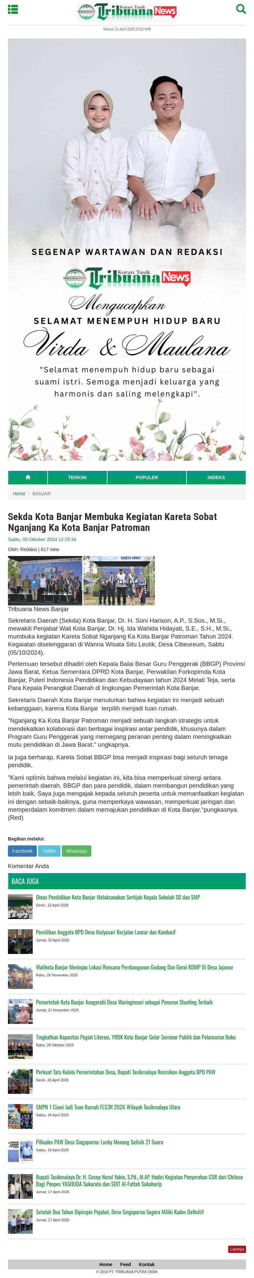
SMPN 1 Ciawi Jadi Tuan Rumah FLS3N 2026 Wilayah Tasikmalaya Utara (108, 1107)
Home (19, 493)
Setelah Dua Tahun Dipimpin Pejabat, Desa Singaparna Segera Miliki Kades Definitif (120, 1212)
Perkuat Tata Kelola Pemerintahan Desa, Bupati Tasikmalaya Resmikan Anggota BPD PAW (125, 1072)
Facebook (22, 851)
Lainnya (237, 1249)
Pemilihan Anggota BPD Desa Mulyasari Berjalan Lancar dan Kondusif (106, 932)
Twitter (49, 851)
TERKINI (77, 477)
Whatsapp (76, 851)
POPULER (147, 477)
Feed (125, 1264)
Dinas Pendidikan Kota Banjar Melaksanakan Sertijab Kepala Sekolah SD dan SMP (118, 897)
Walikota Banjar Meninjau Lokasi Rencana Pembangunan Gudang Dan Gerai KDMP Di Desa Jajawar (134, 967)
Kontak (146, 1264)
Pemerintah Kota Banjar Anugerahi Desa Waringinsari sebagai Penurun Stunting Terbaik (124, 1002)
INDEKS (216, 477)
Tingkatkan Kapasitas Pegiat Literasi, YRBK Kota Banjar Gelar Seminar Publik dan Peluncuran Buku (136, 1037)
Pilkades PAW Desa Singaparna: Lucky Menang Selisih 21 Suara (99, 1142)
